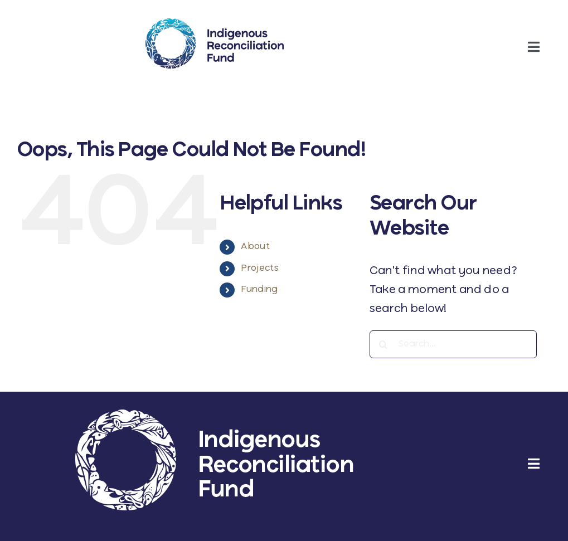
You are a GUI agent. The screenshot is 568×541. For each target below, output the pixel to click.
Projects (259, 268)
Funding (259, 289)
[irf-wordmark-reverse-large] (214, 415)
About (255, 246)
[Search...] (453, 344)
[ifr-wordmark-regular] (214, 24)
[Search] (383, 344)
